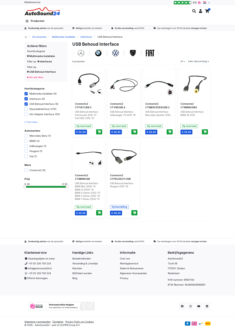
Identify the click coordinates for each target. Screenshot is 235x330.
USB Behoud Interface (41, 71)
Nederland (173, 273)
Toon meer (31, 122)
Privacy (124, 278)
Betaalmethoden (81, 258)
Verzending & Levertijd (85, 263)
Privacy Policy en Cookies (79, 321)
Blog (74, 278)
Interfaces (86, 36)
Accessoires (39, 36)
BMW (32, 141)
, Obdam (180, 268)
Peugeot (33, 151)
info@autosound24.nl (40, 268)
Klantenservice (32, 2)
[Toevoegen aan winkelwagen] (99, 132)
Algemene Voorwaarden (133, 273)
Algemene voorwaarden (37, 321)
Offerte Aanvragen (37, 278)
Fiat (30, 156)
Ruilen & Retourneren (131, 268)
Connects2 (35, 170)
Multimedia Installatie (63, 36)
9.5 (187, 3)
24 (182, 61)
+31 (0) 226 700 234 (39, 263)
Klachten (77, 268)
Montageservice (129, 263)
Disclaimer (58, 321)
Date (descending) (198, 61)
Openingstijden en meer (41, 258)
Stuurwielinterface (40, 109)
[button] (194, 11)
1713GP (172, 268)
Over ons (125, 258)
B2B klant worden (82, 273)
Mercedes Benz (37, 135)
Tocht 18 (172, 263)
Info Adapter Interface (42, 114)
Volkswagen (35, 146)
